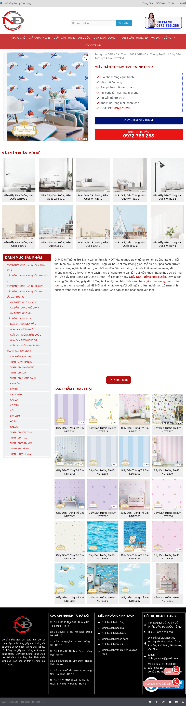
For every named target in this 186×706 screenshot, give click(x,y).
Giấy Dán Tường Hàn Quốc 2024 (25, 291)
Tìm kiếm (124, 23)
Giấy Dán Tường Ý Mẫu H (24, 323)
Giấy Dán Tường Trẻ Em (152, 54)
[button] (85, 58)
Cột (12, 410)
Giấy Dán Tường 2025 (122, 54)
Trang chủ (101, 54)
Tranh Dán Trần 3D (21, 361)
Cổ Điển (14, 405)
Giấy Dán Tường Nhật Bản (25, 345)
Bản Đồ (14, 388)
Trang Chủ (17, 37)
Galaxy (14, 426)
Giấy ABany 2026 (39, 37)
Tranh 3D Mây (18, 372)
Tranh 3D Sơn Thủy (21, 432)
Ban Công (15, 383)
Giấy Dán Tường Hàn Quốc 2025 (25, 285)
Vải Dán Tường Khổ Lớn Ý (24, 307)
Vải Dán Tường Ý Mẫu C (23, 302)
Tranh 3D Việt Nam (21, 453)
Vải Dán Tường (164, 37)
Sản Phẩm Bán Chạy (21, 356)
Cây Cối (14, 399)
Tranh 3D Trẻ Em (19, 448)
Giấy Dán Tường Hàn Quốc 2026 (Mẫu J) (28, 278)
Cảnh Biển (16, 394)
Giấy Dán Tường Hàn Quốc (72, 37)
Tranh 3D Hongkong (22, 367)
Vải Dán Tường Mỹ (20, 313)
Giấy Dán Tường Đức (22, 329)
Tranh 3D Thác (18, 437)
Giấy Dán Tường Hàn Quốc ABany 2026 (26, 268)
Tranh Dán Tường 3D (133, 37)
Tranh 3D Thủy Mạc (21, 443)
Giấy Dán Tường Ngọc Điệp (147, 277)
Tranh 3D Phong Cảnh (23, 378)
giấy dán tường (155, 281)
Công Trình (93, 45)
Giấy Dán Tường (105, 37)
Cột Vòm (15, 416)
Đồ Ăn (13, 421)
